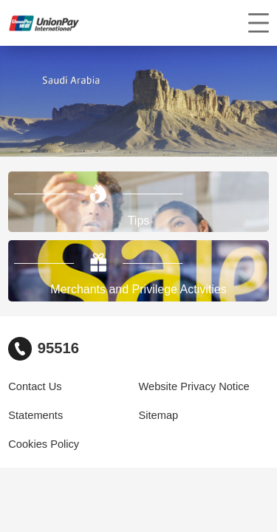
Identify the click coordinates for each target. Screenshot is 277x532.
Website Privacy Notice (194, 386)
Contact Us (34, 386)
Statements (35, 415)
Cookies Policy (43, 444)
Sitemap (159, 415)
